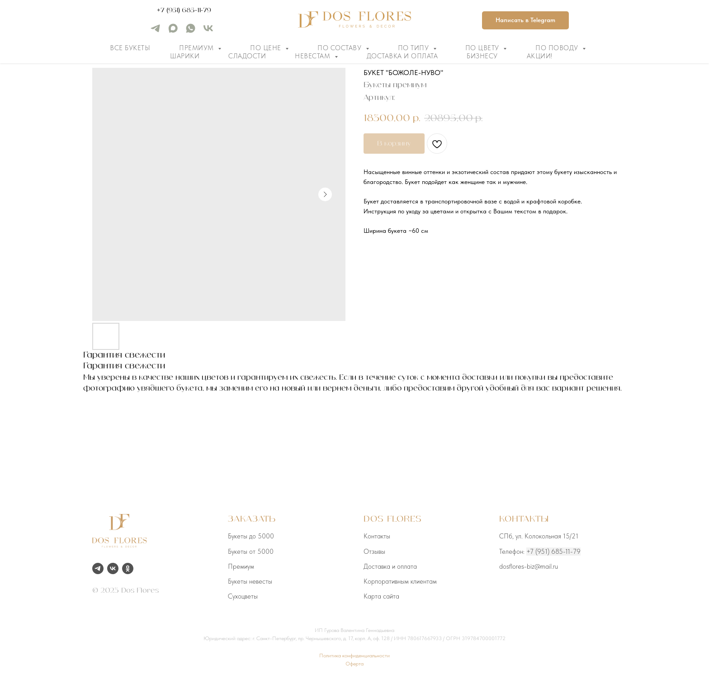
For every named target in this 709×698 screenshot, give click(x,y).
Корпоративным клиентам (400, 581)
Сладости (247, 56)
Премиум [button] (197, 48)
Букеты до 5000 (251, 536)
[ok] (127, 568)
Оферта (354, 663)
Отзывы (374, 551)
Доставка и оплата (402, 56)
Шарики (184, 56)
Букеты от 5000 (251, 551)
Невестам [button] (313, 56)
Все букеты (130, 48)
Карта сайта (381, 596)
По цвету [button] (483, 48)
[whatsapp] (190, 31)
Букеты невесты (250, 581)
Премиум (241, 566)
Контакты (377, 536)
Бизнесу (482, 56)
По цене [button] (266, 48)
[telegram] (155, 31)
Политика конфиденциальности (354, 655)
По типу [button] (414, 48)
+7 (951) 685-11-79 (184, 10)
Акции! (540, 56)
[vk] (208, 31)
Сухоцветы (243, 596)
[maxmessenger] (173, 31)
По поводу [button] (557, 48)
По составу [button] (340, 48)
